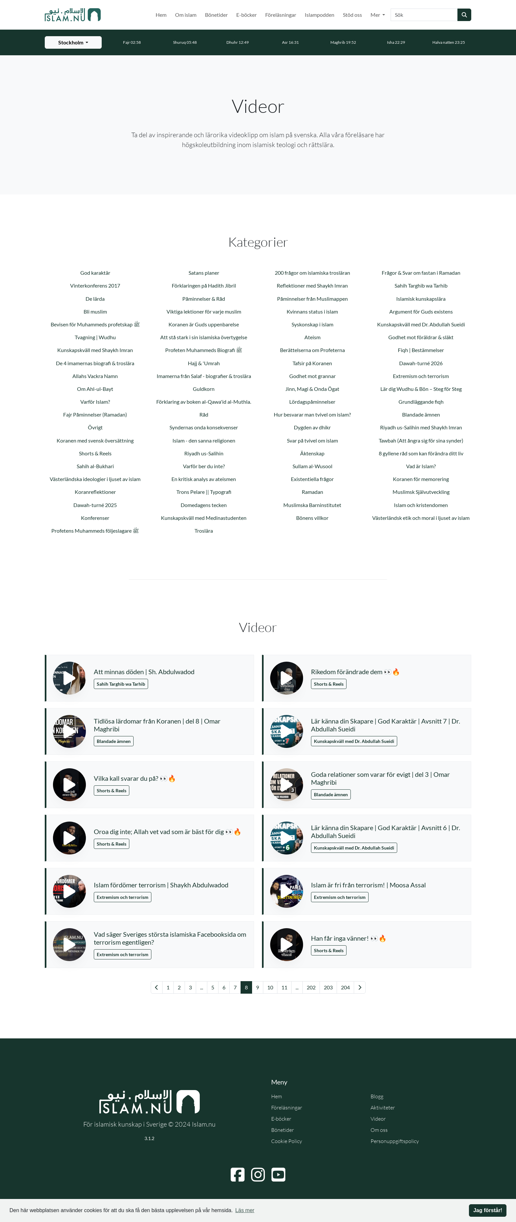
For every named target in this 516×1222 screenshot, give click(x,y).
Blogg (377, 1096)
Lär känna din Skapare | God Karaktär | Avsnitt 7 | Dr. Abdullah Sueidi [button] (385, 725)
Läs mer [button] (244, 1210)
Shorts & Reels (329, 684)
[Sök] (424, 15)
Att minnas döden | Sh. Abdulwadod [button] (144, 671)
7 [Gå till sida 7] (235, 987)
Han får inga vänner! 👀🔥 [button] (349, 938)
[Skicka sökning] (464, 15)
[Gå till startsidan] (73, 15)
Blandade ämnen (114, 741)
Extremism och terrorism (122, 897)
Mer (376, 15)
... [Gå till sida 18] (297, 987)
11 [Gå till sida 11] (284, 987)
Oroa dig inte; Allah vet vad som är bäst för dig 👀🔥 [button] (168, 831)
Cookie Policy (286, 1141)
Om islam (185, 15)
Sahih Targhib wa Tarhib (121, 684)
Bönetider (216, 15)
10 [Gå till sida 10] (270, 987)
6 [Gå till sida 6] (223, 987)
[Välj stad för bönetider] (73, 42)
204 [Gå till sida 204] (345, 987)
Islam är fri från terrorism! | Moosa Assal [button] (368, 885)
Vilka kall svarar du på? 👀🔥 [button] (135, 778)
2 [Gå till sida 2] (179, 987)
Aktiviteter (383, 1107)
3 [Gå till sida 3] (190, 987)
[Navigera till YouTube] (278, 1175)
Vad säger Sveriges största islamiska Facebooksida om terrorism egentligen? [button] (170, 938)
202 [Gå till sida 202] (311, 987)
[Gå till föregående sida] (157, 987)
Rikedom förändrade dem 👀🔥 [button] (355, 671)
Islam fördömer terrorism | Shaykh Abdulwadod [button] (161, 885)
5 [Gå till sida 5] (212, 987)
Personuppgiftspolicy (395, 1141)
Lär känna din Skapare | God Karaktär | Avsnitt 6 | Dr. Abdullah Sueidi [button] (385, 831)
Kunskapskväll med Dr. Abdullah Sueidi (354, 741)
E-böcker (246, 15)
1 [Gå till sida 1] (168, 987)
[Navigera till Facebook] (238, 1175)
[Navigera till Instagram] (258, 1175)
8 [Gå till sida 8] (246, 987)
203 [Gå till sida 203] (328, 987)
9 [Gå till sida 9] (257, 987)
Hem (161, 15)
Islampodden (319, 15)
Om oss (379, 1130)
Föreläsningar (280, 15)
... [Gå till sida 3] (201, 987)
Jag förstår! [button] (487, 1210)
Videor (378, 1118)
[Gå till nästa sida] (360, 987)
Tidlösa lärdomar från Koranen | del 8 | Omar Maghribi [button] (157, 725)
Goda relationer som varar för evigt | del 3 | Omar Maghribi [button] (380, 778)
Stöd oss (352, 15)
